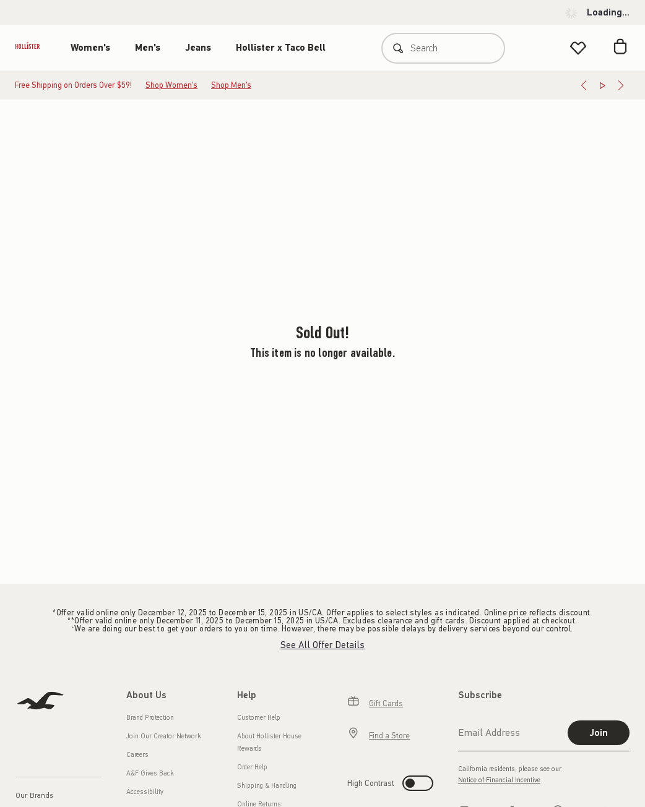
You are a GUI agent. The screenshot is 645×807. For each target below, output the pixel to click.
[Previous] (583, 85)
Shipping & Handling (267, 785)
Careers (137, 754)
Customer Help (258, 717)
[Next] (621, 85)
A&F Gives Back (150, 773)
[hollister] (33, 48)
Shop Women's (171, 85)
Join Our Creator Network (163, 736)
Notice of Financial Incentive (499, 780)
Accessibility (144, 791)
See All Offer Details (322, 645)
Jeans (198, 47)
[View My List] (578, 48)
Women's (90, 47)
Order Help (252, 767)
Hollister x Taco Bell (281, 47)
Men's (147, 47)
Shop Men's (231, 85)
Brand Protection (150, 717)
